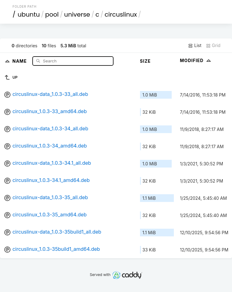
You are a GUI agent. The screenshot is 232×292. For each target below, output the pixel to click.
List (194, 45)
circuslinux (121, 14)
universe (77, 14)
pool (52, 14)
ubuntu (29, 14)
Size (145, 61)
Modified (196, 60)
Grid (213, 45)
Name (20, 60)
